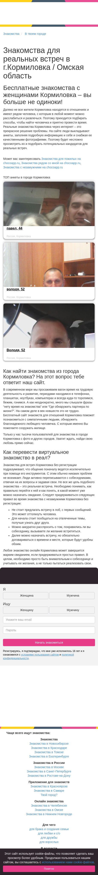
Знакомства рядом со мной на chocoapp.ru (50, 163)
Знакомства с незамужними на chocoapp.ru (33, 167)
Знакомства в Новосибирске (49, 743)
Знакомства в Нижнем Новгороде (49, 814)
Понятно (49, 868)
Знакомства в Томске (48, 752)
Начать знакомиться (49, 642)
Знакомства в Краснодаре (49, 748)
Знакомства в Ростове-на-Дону (49, 775)
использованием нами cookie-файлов (68, 862)
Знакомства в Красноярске (49, 786)
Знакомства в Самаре (49, 790)
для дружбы (49, 837)
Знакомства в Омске (49, 810)
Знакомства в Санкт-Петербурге (49, 771)
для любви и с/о (49, 833)
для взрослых (48, 842)
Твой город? (49, 795)
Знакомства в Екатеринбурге (49, 756)
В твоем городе (35, 33)
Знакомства (11, 33)
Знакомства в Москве (49, 767)
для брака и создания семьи (49, 829)
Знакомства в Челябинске (49, 805)
